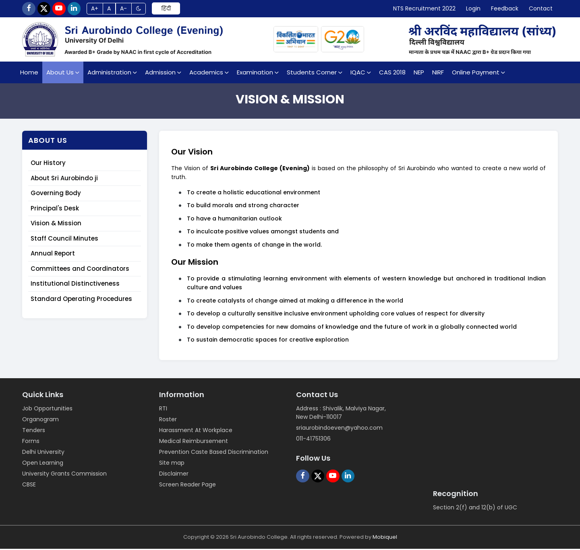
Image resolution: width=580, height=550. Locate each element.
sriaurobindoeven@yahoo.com (339, 429)
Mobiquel (385, 538)
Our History (48, 164)
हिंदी (176, 9)
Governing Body (56, 194)
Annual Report (53, 255)
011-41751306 (313, 440)
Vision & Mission (56, 224)
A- (132, 9)
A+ (101, 9)
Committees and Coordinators (80, 270)
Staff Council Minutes (64, 239)
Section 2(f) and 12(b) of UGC (475, 509)
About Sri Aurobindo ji (64, 179)
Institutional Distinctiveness (75, 285)
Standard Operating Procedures (81, 300)
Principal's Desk (55, 209)
